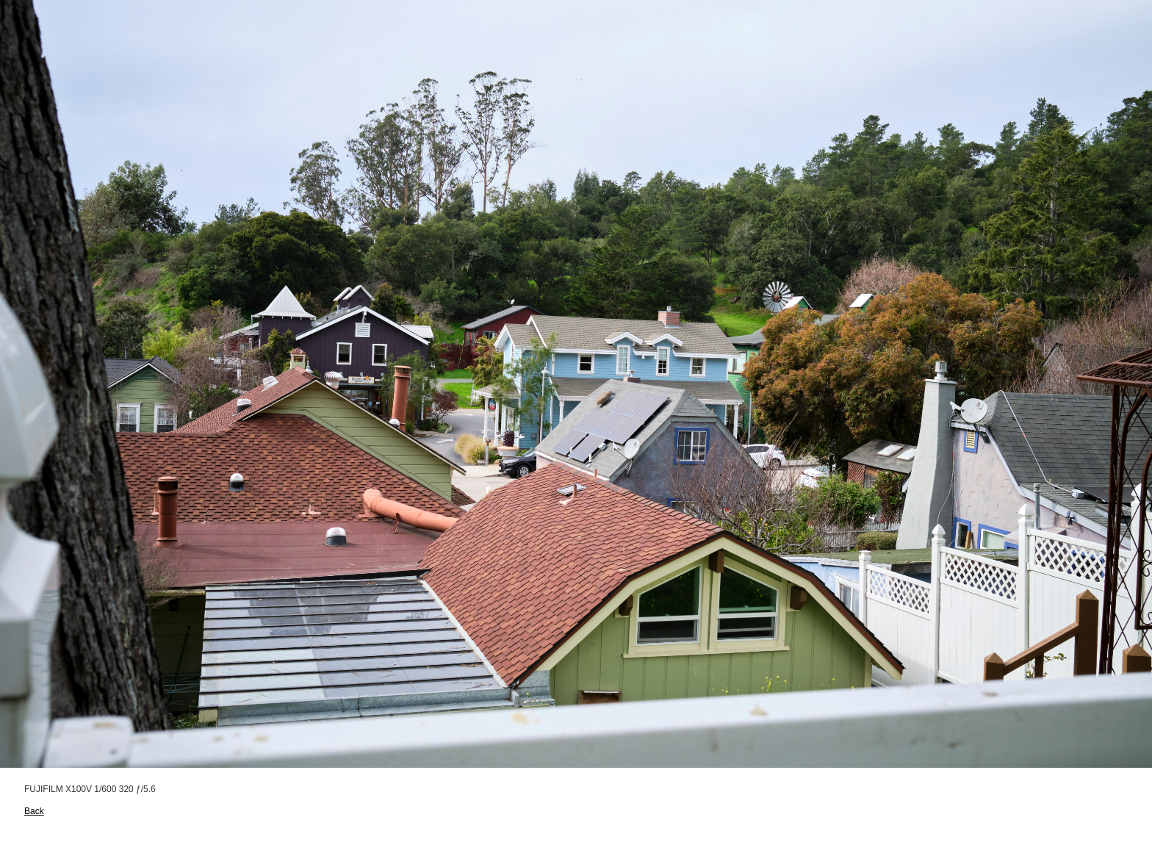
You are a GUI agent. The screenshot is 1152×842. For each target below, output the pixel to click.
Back (34, 811)
